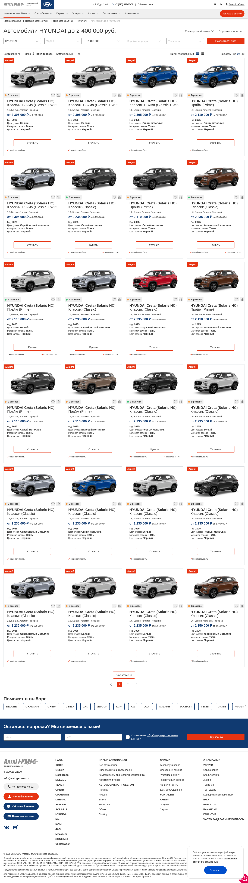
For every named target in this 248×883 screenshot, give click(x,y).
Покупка (103, 789)
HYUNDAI (61, 814)
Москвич (61, 833)
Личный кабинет (23, 796)
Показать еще (124, 674)
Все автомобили (108, 765)
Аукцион (103, 794)
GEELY (59, 769)
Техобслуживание (170, 765)
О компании (110, 13)
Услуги (76, 13)
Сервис (61, 13)
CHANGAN (62, 794)
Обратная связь (145, 4)
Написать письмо (23, 816)
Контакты (130, 13)
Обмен (102, 809)
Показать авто (225, 40)
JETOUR (60, 804)
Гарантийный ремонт (172, 779)
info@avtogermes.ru (16, 778)
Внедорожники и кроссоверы (115, 770)
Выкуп (102, 799)
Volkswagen (63, 843)
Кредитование (211, 774)
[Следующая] (136, 684)
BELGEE (60, 779)
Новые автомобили (16, 13)
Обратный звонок (23, 806)
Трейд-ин (208, 784)
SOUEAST (61, 838)
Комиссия (104, 804)
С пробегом (41, 13)
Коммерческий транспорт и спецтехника (122, 774)
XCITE (59, 764)
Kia (57, 819)
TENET (59, 784)
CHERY (60, 789)
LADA (59, 760)
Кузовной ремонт (170, 774)
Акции (92, 13)
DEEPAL (60, 799)
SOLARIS (61, 809)
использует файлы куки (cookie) (123, 874)
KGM (58, 824)
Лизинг (207, 779)
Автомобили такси (109, 779)
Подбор (103, 814)
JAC (58, 829)
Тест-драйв (209, 789)
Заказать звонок (232, 13)
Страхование (210, 770)
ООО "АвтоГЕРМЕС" (26, 854)
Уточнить (32, 142)
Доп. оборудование (171, 789)
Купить (93, 244)
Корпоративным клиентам (218, 794)
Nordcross (62, 774)
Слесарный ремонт (171, 770)
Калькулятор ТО (169, 784)
